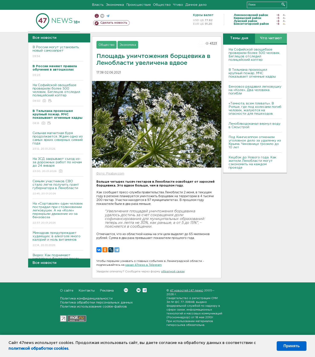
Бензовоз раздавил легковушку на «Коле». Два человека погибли (255, 90)
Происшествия (138, 4)
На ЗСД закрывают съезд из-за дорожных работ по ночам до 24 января (58, 165)
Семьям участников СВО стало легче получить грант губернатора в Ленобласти (58, 187)
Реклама (107, 290)
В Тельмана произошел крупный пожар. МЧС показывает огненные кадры (252, 73)
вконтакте (102, 16)
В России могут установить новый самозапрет (58, 52)
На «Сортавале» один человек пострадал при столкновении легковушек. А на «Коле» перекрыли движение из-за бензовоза (58, 213)
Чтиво (178, 4)
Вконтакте (126, 290)
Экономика (115, 4)
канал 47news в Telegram (143, 265)
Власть (98, 4)
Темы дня (239, 38)
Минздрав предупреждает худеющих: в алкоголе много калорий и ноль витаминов (58, 239)
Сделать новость (113, 23)
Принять (292, 346)
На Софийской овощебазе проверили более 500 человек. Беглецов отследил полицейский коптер (58, 93)
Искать (283, 4)
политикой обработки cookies (38, 348)
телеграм (108, 16)
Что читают (271, 38)
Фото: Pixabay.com (110, 173)
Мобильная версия (97, 16)
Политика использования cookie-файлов (93, 306)
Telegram (145, 290)
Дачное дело (196, 4)
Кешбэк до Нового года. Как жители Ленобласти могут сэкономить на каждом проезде (252, 162)
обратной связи (173, 271)
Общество (162, 4)
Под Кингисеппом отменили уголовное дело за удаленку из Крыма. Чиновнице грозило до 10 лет (255, 142)
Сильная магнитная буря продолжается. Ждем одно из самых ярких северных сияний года (58, 141)
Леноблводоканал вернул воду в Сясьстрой (255, 125)
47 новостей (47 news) (186, 290)
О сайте (66, 290)
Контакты (87, 290)
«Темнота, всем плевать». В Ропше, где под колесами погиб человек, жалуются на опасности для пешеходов (255, 108)
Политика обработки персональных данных (96, 302)
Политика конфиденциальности (86, 298)
